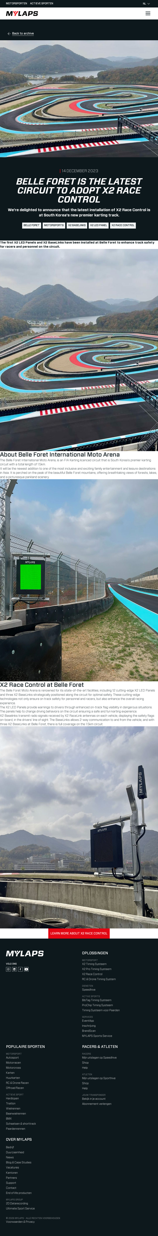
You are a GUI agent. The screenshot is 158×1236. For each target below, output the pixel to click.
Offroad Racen (15, 1088)
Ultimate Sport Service (20, 1208)
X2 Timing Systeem (94, 964)
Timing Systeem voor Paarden (101, 1010)
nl (146, 3)
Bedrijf (10, 1147)
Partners (11, 1177)
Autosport (12, 1057)
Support (11, 1183)
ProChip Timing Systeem (97, 1005)
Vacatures (12, 1167)
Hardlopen (12, 1098)
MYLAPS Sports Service (97, 1036)
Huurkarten (13, 1078)
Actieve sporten (41, 3)
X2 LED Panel (98, 225)
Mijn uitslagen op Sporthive (99, 1078)
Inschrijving (89, 1025)
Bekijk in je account (94, 1098)
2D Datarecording (17, 1203)
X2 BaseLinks (77, 225)
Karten (10, 1072)
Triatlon (10, 1103)
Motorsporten (16, 3)
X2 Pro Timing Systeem (96, 969)
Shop (85, 1062)
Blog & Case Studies (18, 1162)
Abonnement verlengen (96, 1104)
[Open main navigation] (148, 13)
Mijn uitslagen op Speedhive (99, 1057)
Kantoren (12, 1172)
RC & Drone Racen (17, 1083)
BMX (9, 1118)
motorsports (54, 225)
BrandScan (89, 1031)
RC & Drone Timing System (99, 979)
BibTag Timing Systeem (96, 1000)
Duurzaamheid (15, 1152)
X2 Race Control (123, 225)
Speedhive (88, 989)
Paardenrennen (15, 1128)
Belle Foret (32, 225)
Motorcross (13, 1067)
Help (85, 1067)
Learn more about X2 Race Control (79, 933)
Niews (10, 1157)
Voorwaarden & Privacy (20, 1221)
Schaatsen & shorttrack (21, 1123)
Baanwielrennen (16, 1113)
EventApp (88, 1020)
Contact (11, 1188)
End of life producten (19, 1193)
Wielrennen (13, 1108)
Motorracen (13, 1062)
